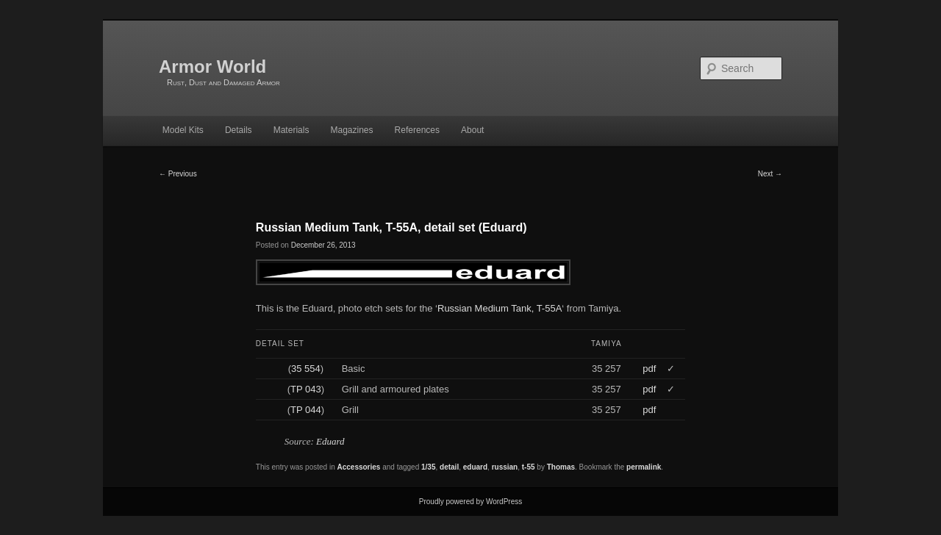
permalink (643, 467)
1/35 (428, 467)
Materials (291, 130)
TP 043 (305, 389)
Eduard (330, 441)
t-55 (528, 467)
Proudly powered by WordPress (470, 502)
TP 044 (305, 409)
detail (449, 467)
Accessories (358, 467)
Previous (178, 174)
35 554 (306, 368)
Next (770, 174)
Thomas (561, 467)
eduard (475, 467)
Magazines (351, 130)
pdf (649, 368)
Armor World (212, 66)
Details (238, 130)
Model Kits (183, 130)
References (417, 130)
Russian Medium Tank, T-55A (499, 308)
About (472, 130)
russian (505, 467)
